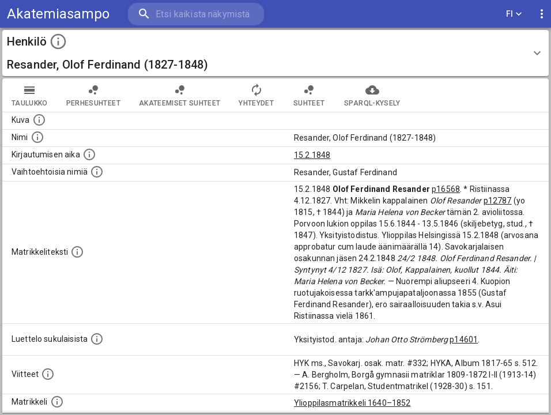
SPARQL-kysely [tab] (372, 95)
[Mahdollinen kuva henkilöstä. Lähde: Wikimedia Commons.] (39, 120)
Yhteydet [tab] (256, 95)
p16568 (446, 189)
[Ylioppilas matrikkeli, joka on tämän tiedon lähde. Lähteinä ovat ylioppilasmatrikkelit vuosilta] (57, 402)
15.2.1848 (312, 155)
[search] (196, 14)
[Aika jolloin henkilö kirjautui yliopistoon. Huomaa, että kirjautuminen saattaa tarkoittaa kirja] (89, 154)
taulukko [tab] (29, 95)
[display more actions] (542, 14)
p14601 (464, 339)
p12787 (498, 200)
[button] (275, 53)
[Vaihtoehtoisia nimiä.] (97, 172)
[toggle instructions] (58, 41)
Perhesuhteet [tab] (93, 95)
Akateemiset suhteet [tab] (180, 95)
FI (514, 14)
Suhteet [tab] (309, 95)
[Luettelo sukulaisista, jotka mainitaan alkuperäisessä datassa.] (97, 339)
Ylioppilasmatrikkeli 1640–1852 (352, 403)
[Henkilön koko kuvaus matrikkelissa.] (77, 252)
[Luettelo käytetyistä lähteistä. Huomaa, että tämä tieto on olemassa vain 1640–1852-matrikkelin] (48, 374)
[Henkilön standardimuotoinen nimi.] (37, 137)
